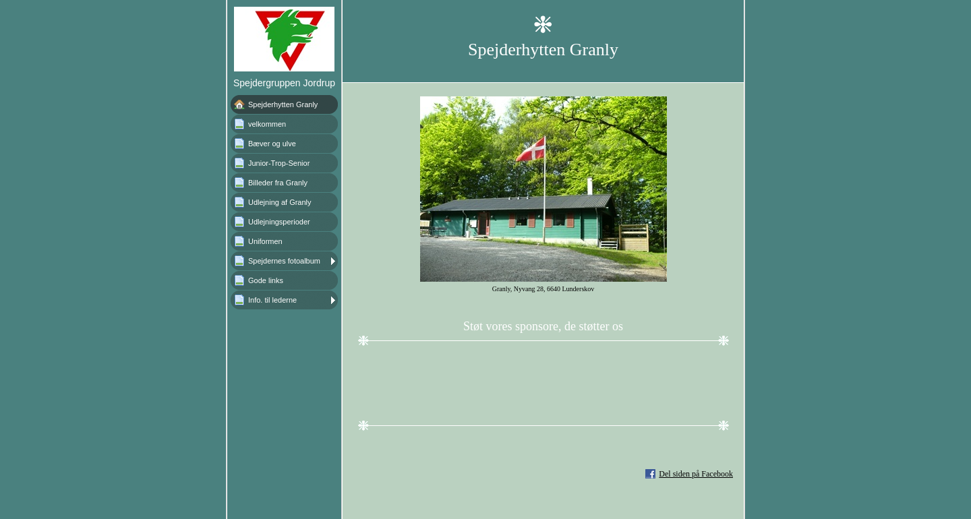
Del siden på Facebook (696, 474)
